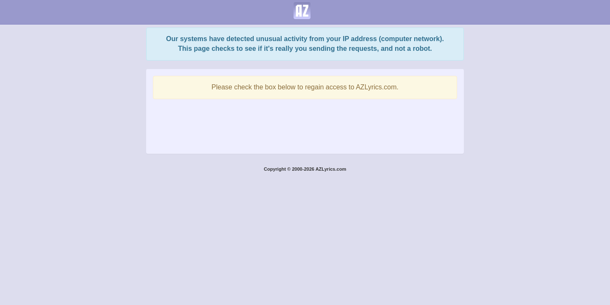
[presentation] (305, 124)
